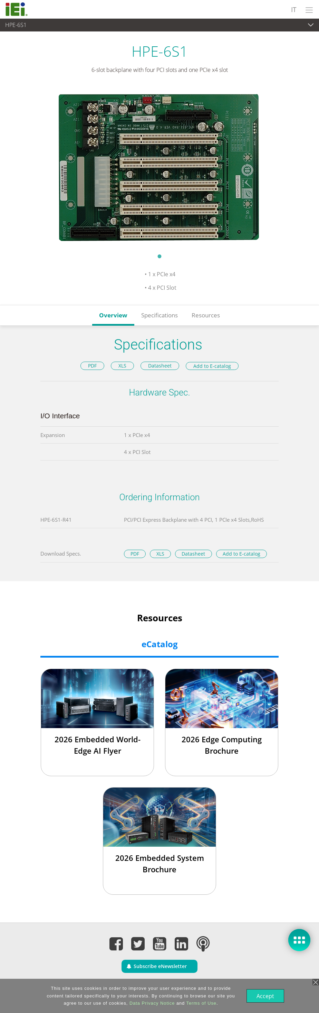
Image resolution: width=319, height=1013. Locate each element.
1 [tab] (159, 256)
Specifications (159, 315)
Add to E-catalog (212, 366)
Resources (206, 315)
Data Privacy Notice (151, 1003)
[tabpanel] (159, 167)
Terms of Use (201, 1003)
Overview (113, 315)
